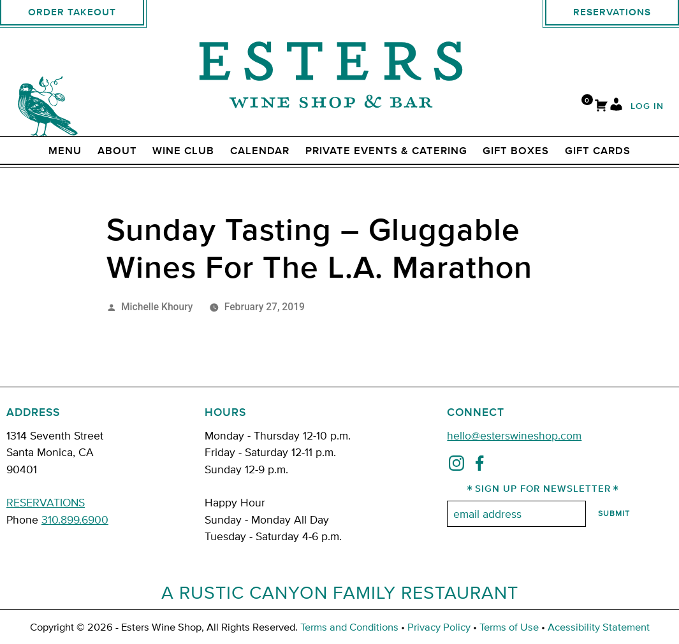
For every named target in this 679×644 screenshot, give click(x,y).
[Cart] (601, 106)
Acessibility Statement (599, 626)
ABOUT (117, 151)
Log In (647, 106)
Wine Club (183, 151)
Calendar (259, 151)
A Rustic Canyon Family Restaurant (339, 592)
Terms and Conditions (349, 626)
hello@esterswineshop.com (514, 435)
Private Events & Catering (386, 151)
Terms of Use (509, 626)
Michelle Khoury (157, 307)
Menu (65, 151)
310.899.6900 (74, 519)
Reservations (612, 12)
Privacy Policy (439, 626)
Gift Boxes (516, 151)
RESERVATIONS (45, 502)
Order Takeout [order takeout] (72, 12)
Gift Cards (598, 151)
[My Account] (616, 106)
